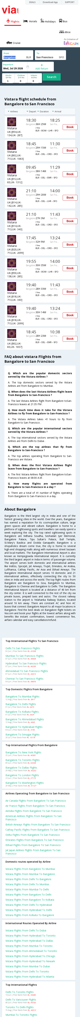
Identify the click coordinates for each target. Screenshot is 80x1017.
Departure (8, 64)
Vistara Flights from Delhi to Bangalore (28, 879)
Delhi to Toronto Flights (19, 992)
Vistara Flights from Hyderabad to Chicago (30, 956)
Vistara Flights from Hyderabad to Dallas (29, 940)
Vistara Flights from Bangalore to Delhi (28, 894)
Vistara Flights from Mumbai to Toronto (29, 946)
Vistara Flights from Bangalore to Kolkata (29, 899)
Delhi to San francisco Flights (22, 648)
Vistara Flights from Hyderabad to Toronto (30, 935)
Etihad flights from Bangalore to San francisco (33, 845)
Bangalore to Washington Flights (24, 782)
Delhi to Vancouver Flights (20, 999)
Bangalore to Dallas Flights (21, 767)
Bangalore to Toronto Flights (22, 760)
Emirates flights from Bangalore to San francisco (34, 840)
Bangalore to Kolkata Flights (22, 711)
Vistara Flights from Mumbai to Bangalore (30, 874)
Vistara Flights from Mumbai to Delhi (27, 889)
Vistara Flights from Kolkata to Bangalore (29, 915)
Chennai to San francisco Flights (24, 678)
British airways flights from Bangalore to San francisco (37, 824)
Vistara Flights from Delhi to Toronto (27, 971)
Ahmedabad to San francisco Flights (26, 671)
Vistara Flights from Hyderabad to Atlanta (29, 976)
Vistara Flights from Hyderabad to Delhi (28, 910)
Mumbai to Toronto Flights (21, 1014)
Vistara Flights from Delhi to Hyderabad (28, 904)
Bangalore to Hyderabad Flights (23, 727)
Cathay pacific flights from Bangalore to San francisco (37, 829)
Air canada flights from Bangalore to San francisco (35, 800)
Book (70, 127)
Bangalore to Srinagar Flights (22, 734)
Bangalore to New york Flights (23, 752)
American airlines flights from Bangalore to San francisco (33, 817)
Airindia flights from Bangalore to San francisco (33, 811)
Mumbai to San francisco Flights (24, 655)
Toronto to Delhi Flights (19, 1007)
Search (51, 77)
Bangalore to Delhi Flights (20, 704)
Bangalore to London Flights (22, 775)
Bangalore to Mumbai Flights (22, 696)
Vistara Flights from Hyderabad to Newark (30, 961)
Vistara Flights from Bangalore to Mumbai (30, 869)
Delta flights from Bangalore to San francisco (32, 834)
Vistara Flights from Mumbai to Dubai (27, 966)
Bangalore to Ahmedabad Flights (24, 719)
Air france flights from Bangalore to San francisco (35, 805)
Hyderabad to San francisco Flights (26, 663)
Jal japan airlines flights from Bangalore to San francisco (33, 851)
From (6, 53)
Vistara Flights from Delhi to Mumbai (27, 884)
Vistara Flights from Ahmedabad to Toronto (31, 951)
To (37, 53)
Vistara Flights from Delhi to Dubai (25, 930)
